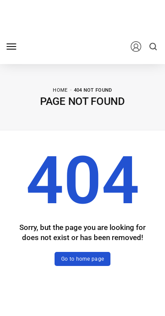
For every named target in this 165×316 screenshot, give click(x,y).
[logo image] (61, 46)
